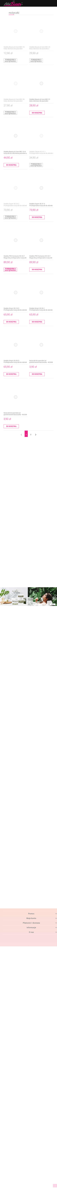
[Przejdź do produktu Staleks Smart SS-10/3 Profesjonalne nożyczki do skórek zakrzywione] (16, 292)
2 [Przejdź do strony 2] (30, 434)
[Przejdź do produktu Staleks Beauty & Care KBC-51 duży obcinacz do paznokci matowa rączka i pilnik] (41, 83)
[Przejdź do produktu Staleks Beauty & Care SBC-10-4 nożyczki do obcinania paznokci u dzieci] (16, 136)
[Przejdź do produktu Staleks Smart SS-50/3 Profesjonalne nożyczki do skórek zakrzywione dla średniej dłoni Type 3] (16, 345)
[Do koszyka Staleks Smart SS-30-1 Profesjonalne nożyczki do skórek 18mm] (37, 322)
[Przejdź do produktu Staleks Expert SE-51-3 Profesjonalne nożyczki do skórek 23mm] (41, 188)
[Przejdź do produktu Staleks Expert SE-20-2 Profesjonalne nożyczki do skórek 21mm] (16, 188)
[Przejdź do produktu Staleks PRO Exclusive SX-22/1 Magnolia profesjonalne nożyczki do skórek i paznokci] (16, 240)
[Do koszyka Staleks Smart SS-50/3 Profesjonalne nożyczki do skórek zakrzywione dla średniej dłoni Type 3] (11, 374)
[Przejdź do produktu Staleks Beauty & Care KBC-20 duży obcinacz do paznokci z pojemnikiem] (41, 31)
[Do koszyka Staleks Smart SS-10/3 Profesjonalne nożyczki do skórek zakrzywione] (11, 322)
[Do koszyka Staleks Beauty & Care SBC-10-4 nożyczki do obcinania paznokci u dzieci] (11, 165)
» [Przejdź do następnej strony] (35, 434)
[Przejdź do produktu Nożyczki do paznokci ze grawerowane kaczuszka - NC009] (16, 397)
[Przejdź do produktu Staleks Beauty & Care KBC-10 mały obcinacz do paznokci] (16, 31)
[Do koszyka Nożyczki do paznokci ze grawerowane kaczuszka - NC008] (37, 374)
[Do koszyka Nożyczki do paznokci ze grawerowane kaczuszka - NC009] (11, 426)
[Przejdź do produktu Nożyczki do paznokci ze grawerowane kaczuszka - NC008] (41, 345)
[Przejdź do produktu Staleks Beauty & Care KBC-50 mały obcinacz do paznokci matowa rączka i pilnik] (16, 83)
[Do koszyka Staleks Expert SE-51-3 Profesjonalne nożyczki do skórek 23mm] (37, 217)
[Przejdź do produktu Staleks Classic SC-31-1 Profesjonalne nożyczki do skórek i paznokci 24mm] (41, 136)
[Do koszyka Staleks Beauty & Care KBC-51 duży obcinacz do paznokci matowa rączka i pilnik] (37, 113)
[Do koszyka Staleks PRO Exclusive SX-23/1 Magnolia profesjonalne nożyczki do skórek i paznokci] (37, 269)
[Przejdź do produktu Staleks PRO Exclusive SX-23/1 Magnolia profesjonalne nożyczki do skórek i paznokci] (41, 240)
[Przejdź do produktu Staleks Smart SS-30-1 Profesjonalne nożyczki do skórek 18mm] (41, 292)
